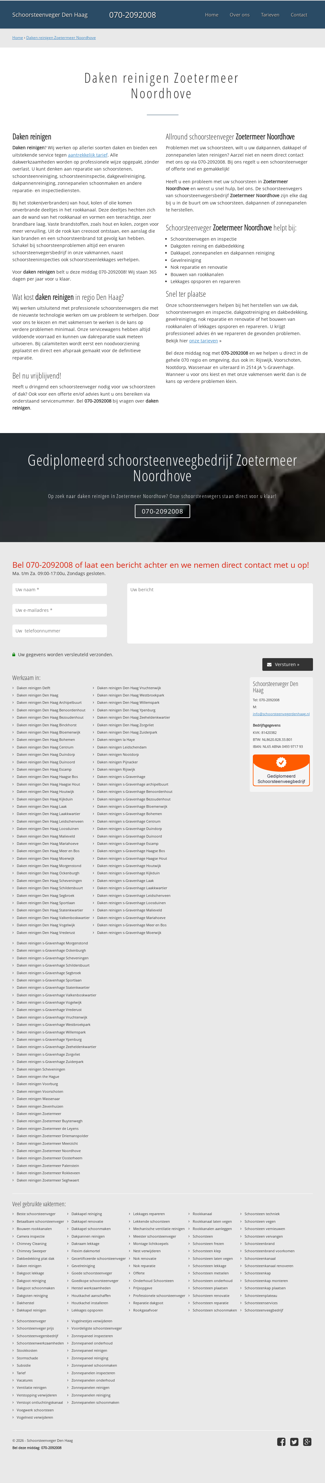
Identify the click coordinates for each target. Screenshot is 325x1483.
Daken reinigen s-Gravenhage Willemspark (51, 1032)
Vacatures (25, 1380)
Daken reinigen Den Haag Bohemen (46, 739)
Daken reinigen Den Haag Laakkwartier (48, 813)
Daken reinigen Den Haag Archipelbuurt (49, 702)
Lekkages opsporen (87, 1310)
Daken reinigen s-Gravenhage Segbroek (49, 972)
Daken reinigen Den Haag (37, 695)
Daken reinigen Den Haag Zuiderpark (127, 732)
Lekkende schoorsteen (151, 1221)
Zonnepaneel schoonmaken (94, 1365)
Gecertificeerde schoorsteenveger (99, 1258)
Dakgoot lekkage (30, 1273)
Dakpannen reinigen (88, 1236)
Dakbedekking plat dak (35, 1258)
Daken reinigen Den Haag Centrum (45, 747)
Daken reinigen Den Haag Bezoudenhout (50, 717)
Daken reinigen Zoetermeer (39, 1113)
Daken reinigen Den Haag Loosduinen (48, 828)
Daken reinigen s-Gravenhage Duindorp (129, 828)
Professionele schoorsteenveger (159, 1295)
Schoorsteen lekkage (209, 1265)
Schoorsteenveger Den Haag (50, 14)
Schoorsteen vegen (260, 1221)
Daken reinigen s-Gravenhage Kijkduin (128, 873)
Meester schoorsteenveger (154, 1236)
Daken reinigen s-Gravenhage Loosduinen (131, 902)
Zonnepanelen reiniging (91, 1395)
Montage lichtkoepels (150, 1243)
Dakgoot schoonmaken (36, 1287)
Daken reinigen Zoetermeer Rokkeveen (48, 1172)
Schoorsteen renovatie (211, 1295)
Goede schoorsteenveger (92, 1273)
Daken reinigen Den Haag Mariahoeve (47, 843)
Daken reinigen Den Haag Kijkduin (45, 799)
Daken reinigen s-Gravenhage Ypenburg (49, 1039)
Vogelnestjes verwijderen (92, 1320)
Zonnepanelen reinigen (90, 1387)
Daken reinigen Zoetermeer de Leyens (47, 1128)
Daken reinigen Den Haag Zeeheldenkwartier (133, 717)
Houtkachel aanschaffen (91, 1295)
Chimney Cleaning (32, 1243)
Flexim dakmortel (86, 1250)
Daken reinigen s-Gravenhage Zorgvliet (48, 1054)
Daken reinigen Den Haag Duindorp (46, 754)
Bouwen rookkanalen (34, 1228)
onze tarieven (203, 341)
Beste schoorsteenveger (36, 1213)
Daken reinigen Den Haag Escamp (44, 769)
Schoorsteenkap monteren (266, 1280)
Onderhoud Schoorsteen (153, 1280)
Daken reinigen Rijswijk (116, 769)
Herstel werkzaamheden (91, 1287)
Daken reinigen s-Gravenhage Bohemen (129, 813)
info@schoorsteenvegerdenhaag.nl (281, 713)
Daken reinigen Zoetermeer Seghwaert (48, 1180)
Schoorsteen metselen (211, 1273)
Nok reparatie (144, 1265)
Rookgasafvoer (145, 1310)
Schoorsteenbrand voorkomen (270, 1250)
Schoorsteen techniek (262, 1213)
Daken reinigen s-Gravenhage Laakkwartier (132, 887)
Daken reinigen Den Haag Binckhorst (47, 724)
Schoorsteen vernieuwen (265, 1228)
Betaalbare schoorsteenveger (40, 1221)
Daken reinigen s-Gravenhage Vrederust (49, 1009)
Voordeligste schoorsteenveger (97, 1328)
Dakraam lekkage (85, 1243)
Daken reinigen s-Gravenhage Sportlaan (49, 980)
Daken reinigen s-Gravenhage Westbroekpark (54, 1024)
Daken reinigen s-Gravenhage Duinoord (129, 836)
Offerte (139, 1273)
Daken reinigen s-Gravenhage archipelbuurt (132, 784)
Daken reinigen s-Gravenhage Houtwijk (129, 865)
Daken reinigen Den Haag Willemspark (128, 702)
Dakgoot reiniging (31, 1280)
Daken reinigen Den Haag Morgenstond (49, 865)
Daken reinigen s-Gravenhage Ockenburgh (51, 950)
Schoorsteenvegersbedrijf (37, 1335)
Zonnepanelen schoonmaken (95, 1402)
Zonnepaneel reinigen (89, 1350)
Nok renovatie (144, 1258)
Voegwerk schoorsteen (35, 1410)
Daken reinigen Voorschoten (40, 1091)
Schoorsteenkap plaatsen (265, 1287)
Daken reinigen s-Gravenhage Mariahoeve (131, 917)
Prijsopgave (142, 1287)
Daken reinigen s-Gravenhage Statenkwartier (53, 987)
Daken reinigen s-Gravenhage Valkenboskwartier (56, 995)
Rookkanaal (202, 1213)
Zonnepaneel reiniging (90, 1358)
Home (17, 37)
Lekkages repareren (149, 1213)
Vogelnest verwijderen (35, 1417)
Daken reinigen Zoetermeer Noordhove (61, 37)
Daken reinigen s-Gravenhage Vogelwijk (49, 1002)
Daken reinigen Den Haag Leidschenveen (50, 821)
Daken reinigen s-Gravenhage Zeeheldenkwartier (56, 1046)
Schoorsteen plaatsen (210, 1287)
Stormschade (27, 1358)
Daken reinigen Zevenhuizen (40, 1106)
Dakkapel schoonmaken (91, 1228)
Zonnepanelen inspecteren (93, 1372)
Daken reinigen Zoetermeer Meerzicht (47, 1143)
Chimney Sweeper (31, 1250)
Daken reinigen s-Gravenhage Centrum (128, 821)
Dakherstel (25, 1302)
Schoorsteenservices (261, 1302)
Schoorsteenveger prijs (35, 1328)
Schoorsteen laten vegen (213, 1258)
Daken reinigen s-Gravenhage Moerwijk (129, 932)
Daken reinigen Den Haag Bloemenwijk (48, 732)
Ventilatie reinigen (32, 1387)
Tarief (21, 1372)
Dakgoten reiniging (32, 1295)
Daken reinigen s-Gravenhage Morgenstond (52, 943)
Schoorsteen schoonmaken (215, 1310)
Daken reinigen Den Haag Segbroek (45, 895)
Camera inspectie (31, 1236)
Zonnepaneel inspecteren (92, 1335)
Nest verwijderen (147, 1250)
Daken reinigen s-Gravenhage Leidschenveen (134, 895)
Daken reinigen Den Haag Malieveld (46, 836)
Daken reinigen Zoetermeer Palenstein (48, 1165)
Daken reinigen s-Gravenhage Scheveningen (53, 957)
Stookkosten (27, 1350)
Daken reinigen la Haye (116, 739)
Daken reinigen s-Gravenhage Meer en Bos (131, 925)
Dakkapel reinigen (31, 1310)
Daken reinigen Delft (33, 687)
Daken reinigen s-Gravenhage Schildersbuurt (53, 965)
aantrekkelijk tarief (88, 155)
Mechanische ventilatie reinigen (159, 1228)
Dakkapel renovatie (87, 1221)
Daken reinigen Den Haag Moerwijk (45, 858)
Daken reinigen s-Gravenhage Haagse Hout (132, 858)
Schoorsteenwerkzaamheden (40, 1343)
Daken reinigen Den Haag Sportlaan (46, 902)
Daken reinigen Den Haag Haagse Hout (48, 784)
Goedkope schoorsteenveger (95, 1280)
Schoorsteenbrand (260, 1243)
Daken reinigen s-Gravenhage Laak (125, 880)
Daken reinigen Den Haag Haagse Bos (47, 776)
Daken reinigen (29, 1265)
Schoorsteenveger (31, 1320)
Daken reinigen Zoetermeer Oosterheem (49, 1158)
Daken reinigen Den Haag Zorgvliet (125, 724)
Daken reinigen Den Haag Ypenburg (126, 710)
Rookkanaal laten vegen (212, 1221)
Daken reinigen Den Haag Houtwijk (45, 791)
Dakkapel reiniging (87, 1213)
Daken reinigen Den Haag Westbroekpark (130, 695)
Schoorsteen (203, 1236)
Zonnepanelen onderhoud (93, 1380)
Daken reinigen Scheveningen (41, 1069)
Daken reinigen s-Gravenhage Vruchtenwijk (52, 1017)
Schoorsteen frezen (208, 1243)
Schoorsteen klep (207, 1250)
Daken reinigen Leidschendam (122, 747)
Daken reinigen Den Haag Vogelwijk (46, 925)
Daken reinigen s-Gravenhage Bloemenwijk (132, 806)
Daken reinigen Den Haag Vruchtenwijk (129, 687)
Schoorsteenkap (258, 1273)
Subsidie (24, 1365)
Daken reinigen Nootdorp (118, 754)
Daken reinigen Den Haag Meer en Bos (48, 850)
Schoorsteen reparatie (210, 1302)
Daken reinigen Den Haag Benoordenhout (51, 710)
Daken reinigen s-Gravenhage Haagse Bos (131, 850)
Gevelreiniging (83, 1265)
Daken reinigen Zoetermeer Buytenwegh (50, 1120)
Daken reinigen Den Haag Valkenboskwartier (53, 917)
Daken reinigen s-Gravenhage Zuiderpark (50, 1061)
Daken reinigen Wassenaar (38, 1098)
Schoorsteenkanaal (260, 1258)
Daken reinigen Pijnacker (117, 762)
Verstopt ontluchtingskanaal (40, 1402)
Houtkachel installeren (90, 1302)
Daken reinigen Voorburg (37, 1083)
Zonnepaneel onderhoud (92, 1343)
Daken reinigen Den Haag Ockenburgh (48, 873)
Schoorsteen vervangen (264, 1236)
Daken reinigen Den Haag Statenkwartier (50, 910)
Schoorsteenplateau (261, 1295)
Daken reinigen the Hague (38, 1076)
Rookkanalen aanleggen (212, 1228)
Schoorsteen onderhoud (213, 1280)
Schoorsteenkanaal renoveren (269, 1265)
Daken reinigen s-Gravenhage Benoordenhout (134, 791)
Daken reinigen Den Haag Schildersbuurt (50, 887)
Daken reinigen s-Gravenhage (121, 776)
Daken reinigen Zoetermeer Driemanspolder (52, 1135)
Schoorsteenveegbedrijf (264, 1310)
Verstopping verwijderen (37, 1395)
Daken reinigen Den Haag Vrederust (46, 932)
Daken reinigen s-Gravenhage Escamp (128, 843)
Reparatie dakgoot (148, 1302)
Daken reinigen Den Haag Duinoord (46, 762)
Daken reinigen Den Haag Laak (42, 806)
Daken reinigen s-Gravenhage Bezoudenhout (134, 799)
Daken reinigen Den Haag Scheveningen (49, 880)
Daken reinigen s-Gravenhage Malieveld (129, 910)
